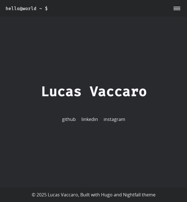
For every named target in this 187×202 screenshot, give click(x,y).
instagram (114, 119)
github (69, 119)
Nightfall (132, 195)
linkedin (89, 119)
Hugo (107, 195)
